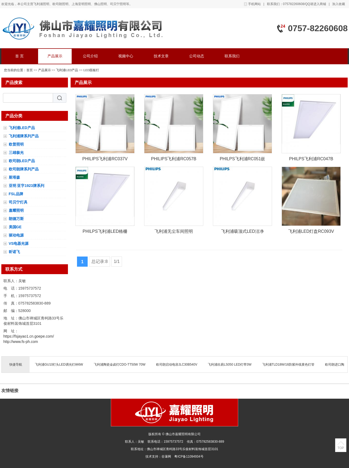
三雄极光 (16, 152)
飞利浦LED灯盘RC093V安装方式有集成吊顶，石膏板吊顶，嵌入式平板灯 (311, 232)
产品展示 (54, 56)
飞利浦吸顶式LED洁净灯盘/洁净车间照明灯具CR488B (242, 232)
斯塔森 (14, 177)
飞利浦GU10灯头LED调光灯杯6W (59, 364)
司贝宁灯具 (18, 202)
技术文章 (161, 56)
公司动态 (196, 56)
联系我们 (232, 56)
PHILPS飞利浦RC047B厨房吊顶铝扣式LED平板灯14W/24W (311, 160)
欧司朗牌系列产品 (24, 169)
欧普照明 (16, 144)
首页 (29, 70)
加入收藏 (338, 4)
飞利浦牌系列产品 (24, 136)
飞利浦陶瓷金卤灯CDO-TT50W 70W (119, 364)
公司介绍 (90, 56)
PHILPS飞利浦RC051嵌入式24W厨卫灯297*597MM (242, 160)
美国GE (15, 227)
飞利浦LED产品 (67, 70)
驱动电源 (16, 235)
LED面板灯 (91, 70)
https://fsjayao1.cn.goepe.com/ (28, 336)
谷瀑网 (166, 456)
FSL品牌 (16, 194)
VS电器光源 (19, 243)
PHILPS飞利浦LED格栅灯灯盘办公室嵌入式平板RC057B (105, 232)
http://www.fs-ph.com (20, 341)
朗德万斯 (16, 219)
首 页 (19, 56)
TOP (341, 448)
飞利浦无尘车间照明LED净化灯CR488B (174, 232)
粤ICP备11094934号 (188, 456)
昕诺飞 (14, 252)
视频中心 (125, 56)
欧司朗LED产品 (22, 161)
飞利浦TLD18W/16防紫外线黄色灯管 (288, 364)
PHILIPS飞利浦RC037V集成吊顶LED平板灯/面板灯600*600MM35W (105, 160)
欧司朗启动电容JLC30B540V (176, 364)
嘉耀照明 (16, 210)
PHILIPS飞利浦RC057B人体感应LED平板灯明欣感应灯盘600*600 (173, 160)
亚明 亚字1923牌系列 (26, 185)
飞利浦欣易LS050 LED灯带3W (229, 364)
